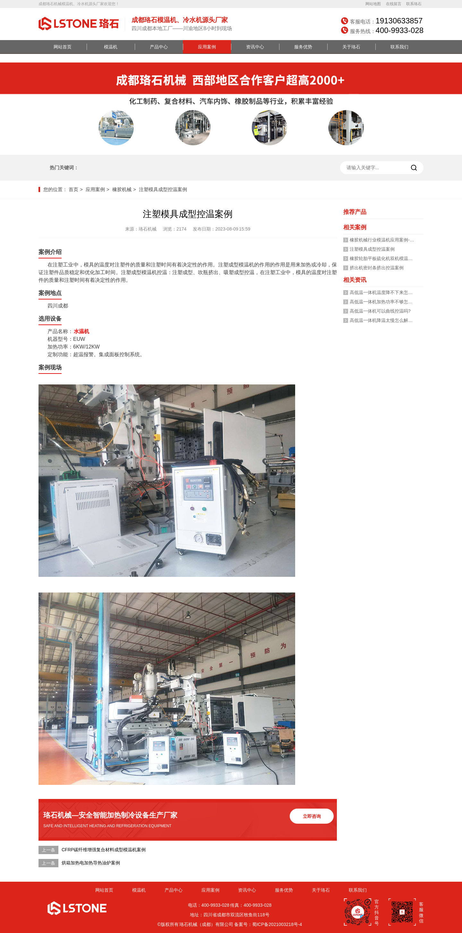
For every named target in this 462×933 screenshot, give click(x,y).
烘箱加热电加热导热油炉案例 (91, 862)
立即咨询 (312, 816)
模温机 (110, 46)
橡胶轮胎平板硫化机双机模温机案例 (386, 258)
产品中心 (159, 46)
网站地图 (373, 4)
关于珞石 (351, 46)
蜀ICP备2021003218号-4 (277, 924)
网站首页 (63, 46)
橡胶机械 (122, 189)
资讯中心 (255, 46)
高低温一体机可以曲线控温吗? (380, 311)
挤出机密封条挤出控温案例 (377, 267)
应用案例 (207, 46)
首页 (73, 189)
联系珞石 (414, 4)
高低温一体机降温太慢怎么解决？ (383, 320)
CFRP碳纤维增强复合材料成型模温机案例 (104, 849)
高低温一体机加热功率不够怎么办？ (386, 301)
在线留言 (393, 4)
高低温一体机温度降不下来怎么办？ (386, 292)
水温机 (81, 331)
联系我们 (399, 46)
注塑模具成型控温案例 (163, 189)
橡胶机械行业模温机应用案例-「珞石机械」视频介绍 (402, 239)
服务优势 (303, 46)
